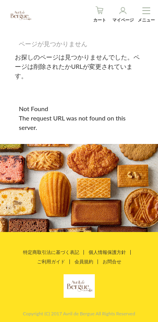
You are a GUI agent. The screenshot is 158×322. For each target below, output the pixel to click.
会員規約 (84, 261)
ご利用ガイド (51, 261)
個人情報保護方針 (107, 252)
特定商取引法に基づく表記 (51, 252)
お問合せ (112, 261)
